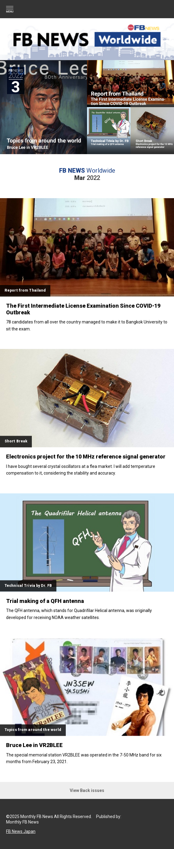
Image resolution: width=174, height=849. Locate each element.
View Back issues (87, 790)
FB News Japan (20, 831)
